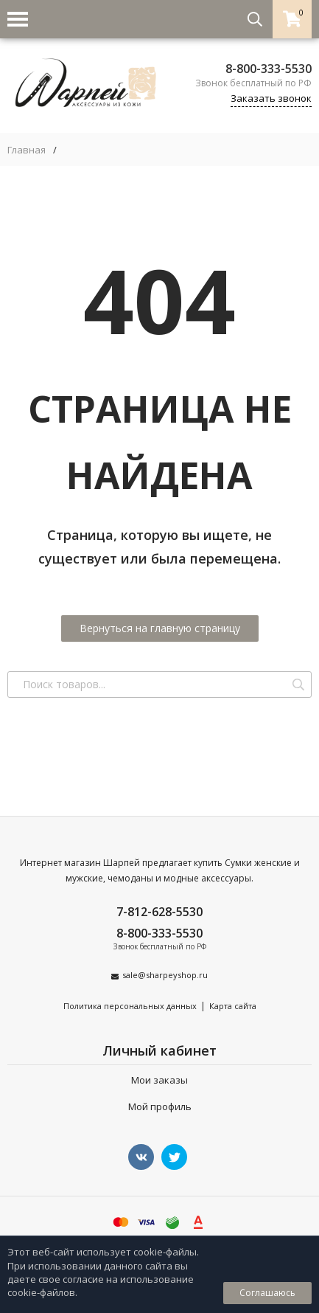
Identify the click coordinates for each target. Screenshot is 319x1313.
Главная (26, 150)
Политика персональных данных (130, 1005)
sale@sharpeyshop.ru (165, 974)
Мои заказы (159, 1080)
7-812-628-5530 (159, 912)
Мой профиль (160, 1106)
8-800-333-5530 (268, 68)
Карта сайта (232, 1005)
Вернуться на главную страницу (160, 628)
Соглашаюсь (267, 1292)
